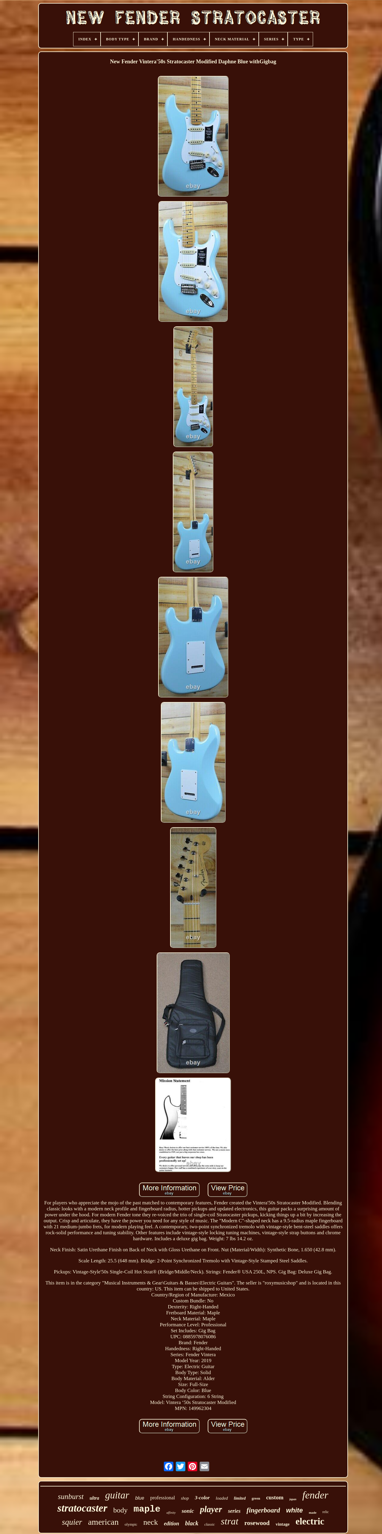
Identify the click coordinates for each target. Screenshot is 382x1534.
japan (292, 1499)
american (103, 1522)
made (313, 1512)
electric (309, 1521)
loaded (222, 1498)
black (191, 1523)
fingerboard (263, 1510)
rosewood (257, 1523)
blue (139, 1498)
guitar (117, 1495)
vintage (283, 1524)
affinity (171, 1512)
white (294, 1510)
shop (185, 1498)
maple (147, 1509)
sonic (188, 1511)
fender (315, 1495)
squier (72, 1522)
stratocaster (82, 1508)
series (234, 1511)
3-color (202, 1498)
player (211, 1509)
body (120, 1510)
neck (150, 1522)
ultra (94, 1498)
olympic (131, 1524)
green (256, 1498)
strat (229, 1521)
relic (325, 1512)
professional (162, 1498)
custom (275, 1497)
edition (171, 1524)
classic (209, 1524)
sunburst (71, 1496)
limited (240, 1498)
